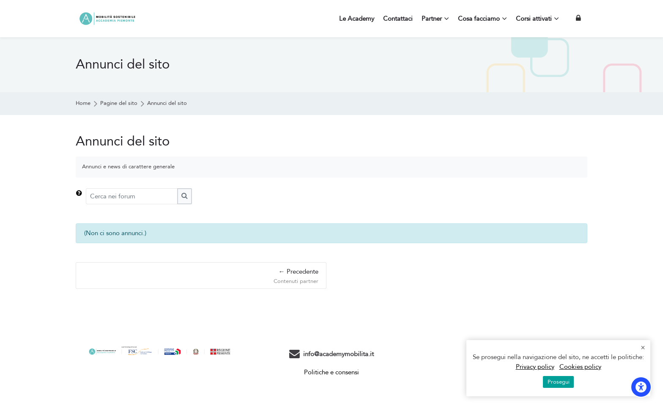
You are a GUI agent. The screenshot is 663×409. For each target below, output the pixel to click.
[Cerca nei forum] (132, 196)
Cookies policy (580, 366)
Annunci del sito (167, 103)
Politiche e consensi (331, 372)
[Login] (578, 18)
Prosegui (559, 382)
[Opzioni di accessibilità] (641, 387)
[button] (81, 196)
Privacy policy (535, 366)
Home (83, 103)
